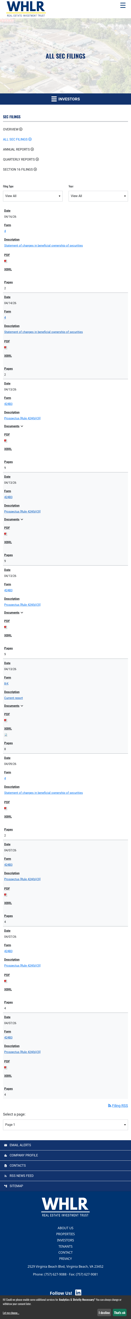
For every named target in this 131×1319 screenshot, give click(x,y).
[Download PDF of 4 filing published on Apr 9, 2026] (5, 808)
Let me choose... (11, 1313)
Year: (71, 186)
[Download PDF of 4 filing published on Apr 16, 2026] (5, 261)
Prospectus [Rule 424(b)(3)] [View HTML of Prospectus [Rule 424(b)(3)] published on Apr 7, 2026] (22, 879)
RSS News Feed (22, 1176)
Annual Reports (16, 149)
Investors (65, 1240)
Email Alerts (20, 1145)
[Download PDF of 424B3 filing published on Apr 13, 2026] (5, 440)
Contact (65, 1252)
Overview (10, 129)
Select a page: (14, 1114)
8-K (6, 683)
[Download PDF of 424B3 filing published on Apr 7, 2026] (5, 894)
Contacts (18, 1165)
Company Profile (24, 1155)
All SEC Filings (15, 139)
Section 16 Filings (18, 169)
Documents (14, 426)
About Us (65, 1228)
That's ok (119, 1312)
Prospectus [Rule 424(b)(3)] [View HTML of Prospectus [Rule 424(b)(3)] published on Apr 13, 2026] (22, 418)
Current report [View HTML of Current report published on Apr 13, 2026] (13, 698)
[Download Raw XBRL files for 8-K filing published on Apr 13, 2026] (5, 734)
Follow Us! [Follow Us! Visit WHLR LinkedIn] (65, 1293)
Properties (65, 1234)
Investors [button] (65, 98)
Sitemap (16, 1186)
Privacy (65, 1258)
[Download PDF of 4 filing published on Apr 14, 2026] (5, 347)
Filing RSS (117, 1106)
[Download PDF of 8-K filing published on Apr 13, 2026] (5, 720)
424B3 (8, 404)
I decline (104, 1312)
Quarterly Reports (19, 159)
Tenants (65, 1246)
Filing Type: (8, 186)
